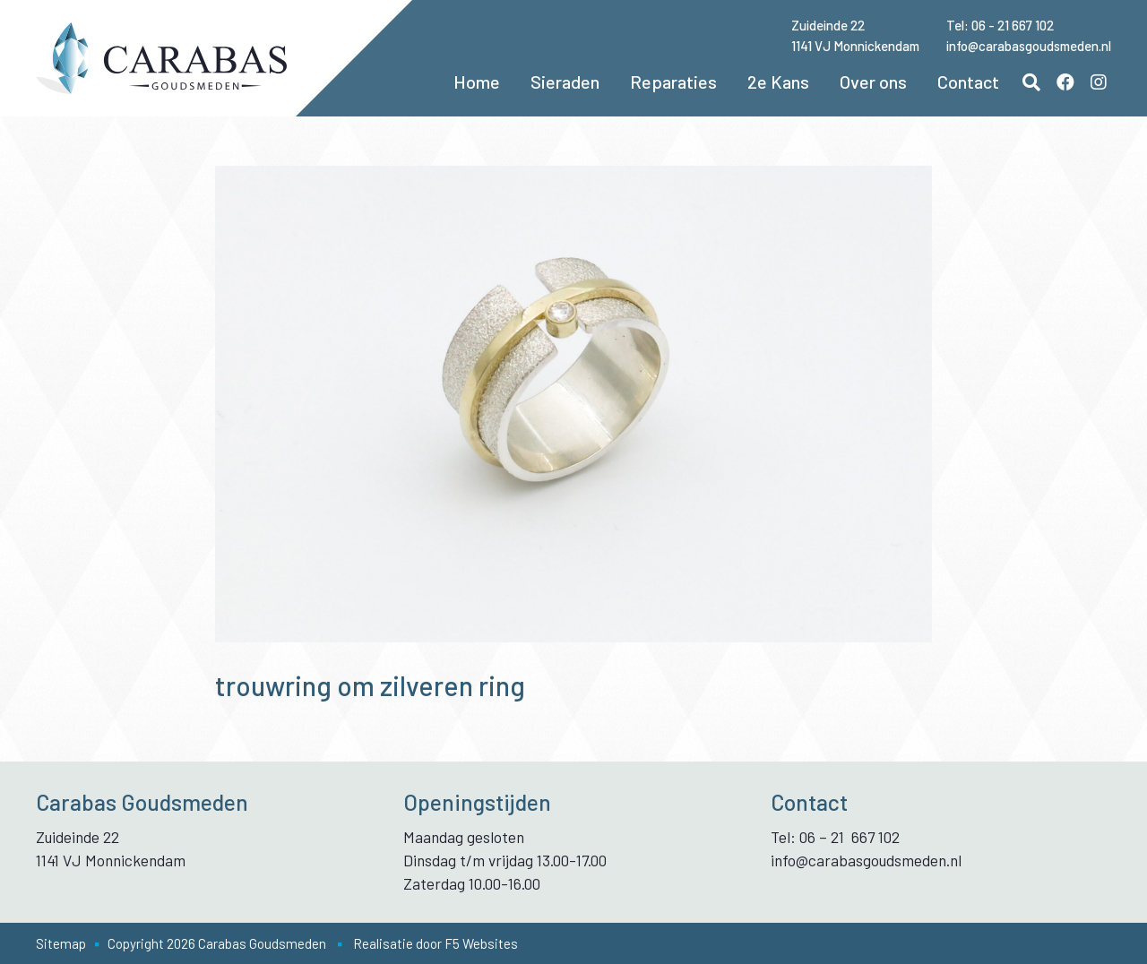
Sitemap (61, 943)
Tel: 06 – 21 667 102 (835, 837)
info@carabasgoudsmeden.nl (1028, 46)
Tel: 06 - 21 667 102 (1000, 25)
